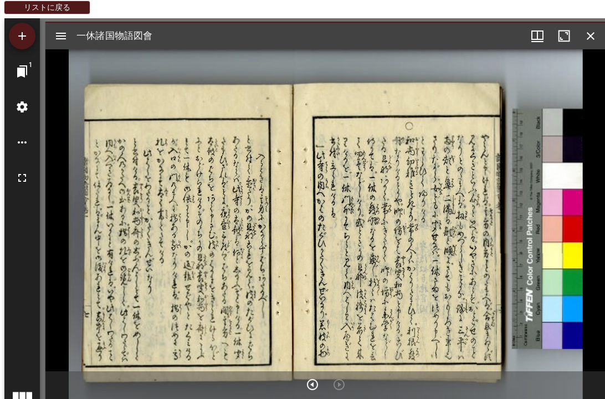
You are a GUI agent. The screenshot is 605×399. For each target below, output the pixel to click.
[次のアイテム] (312, 384)
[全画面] (22, 178)
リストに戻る (47, 7)
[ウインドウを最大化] (564, 36)
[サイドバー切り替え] (61, 36)
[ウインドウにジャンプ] (22, 71)
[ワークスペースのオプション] (22, 142)
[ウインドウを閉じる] (590, 36)
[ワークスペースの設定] (22, 107)
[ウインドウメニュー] (537, 36)
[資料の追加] (22, 36)
